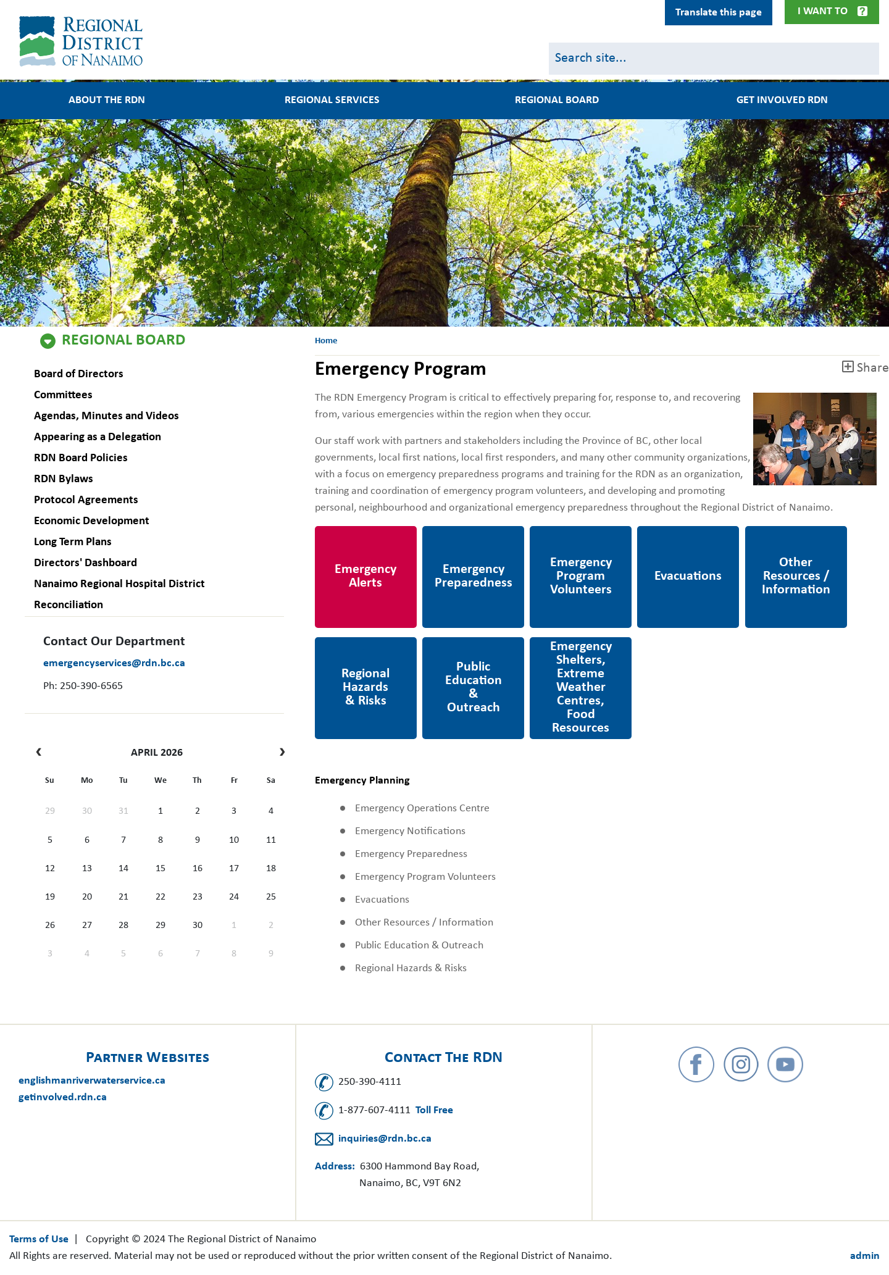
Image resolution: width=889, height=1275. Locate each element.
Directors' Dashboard (85, 563)
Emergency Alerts (355, 534)
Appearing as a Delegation (97, 437)
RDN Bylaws (63, 479)
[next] (279, 753)
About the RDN (107, 100)
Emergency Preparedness (453, 543)
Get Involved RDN (782, 100)
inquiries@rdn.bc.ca (385, 1139)
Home (326, 341)
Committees (63, 395)
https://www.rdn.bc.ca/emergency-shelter (581, 654)
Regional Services (332, 100)
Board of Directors (78, 374)
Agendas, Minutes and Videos (106, 416)
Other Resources (783, 534)
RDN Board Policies (81, 458)
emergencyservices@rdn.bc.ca (114, 663)
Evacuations (665, 534)
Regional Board (123, 341)
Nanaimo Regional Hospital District (119, 584)
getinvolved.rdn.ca (63, 1097)
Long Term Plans (73, 542)
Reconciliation (68, 605)
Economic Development (91, 521)
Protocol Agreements (86, 500)
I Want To (823, 11)
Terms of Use (39, 1239)
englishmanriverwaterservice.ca (92, 1081)
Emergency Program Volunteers (577, 543)
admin (865, 1256)
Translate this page (718, 13)
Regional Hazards (354, 645)
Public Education (461, 645)
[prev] (41, 753)
